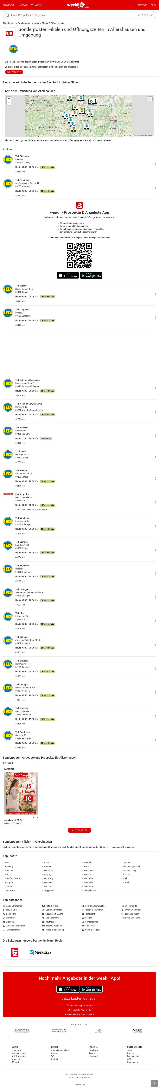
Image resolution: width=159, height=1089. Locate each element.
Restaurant (88, 914)
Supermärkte (129, 906)
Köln (6, 874)
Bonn (85, 866)
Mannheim (88, 870)
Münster (87, 874)
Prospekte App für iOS (79, 1010)
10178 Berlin (145, 15)
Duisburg (47, 882)
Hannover (47, 870)
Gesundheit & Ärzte (52, 914)
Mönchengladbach (131, 866)
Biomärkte (9, 918)
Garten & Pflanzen (52, 910)
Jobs (129, 1050)
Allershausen (9, 23)
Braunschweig (129, 870)
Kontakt (54, 1059)
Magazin (142, 5)
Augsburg (87, 886)
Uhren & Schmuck (131, 910)
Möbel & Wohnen (52, 925)
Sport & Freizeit (91, 930)
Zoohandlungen (130, 914)
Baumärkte (9, 914)
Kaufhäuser (49, 922)
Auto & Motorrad (12, 906)
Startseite (16, 1050)
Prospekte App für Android (79, 1005)
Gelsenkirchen (89, 890)
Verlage (54, 1053)
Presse (130, 1053)
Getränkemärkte (51, 918)
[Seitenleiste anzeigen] (154, 1083)
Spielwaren (89, 925)
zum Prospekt (14, 72)
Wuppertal (48, 890)
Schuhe (87, 918)
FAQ (52, 1056)
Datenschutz (133, 1056)
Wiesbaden (88, 882)
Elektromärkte (11, 930)
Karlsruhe (87, 878)
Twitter (92, 1053)
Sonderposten (90, 922)
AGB (129, 1059)
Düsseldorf (9, 890)
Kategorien (37, 5)
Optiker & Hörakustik (93, 906)
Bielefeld (87, 862)
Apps (153, 5)
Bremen (46, 866)
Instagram (93, 1056)
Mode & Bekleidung (53, 930)
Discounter (9, 922)
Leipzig (46, 874)
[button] (150, 99)
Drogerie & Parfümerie (15, 925)
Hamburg (8, 866)
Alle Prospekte (79, 830)
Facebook (93, 1050)
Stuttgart (8, 882)
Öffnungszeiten (19, 1053)
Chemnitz (127, 874)
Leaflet (127, 136)
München (8, 870)
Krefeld (126, 882)
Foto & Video (50, 906)
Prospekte (9, 5)
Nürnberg (47, 878)
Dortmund (8, 886)
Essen (46, 862)
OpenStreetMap (139, 136)
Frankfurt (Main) (11, 878)
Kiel (124, 878)
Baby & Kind (9, 910)
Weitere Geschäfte (131, 918)
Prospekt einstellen (60, 1050)
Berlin (86, 7)
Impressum (132, 1062)
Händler (22, 5)
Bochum (47, 886)
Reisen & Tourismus (93, 910)
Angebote (16, 1059)
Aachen (126, 862)
